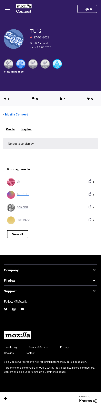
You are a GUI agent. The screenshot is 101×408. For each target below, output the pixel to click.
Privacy (64, 347)
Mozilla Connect (24, 9)
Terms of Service (38, 347)
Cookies (9, 353)
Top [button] (5, 398)
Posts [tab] (10, 129)
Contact (30, 353)
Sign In (87, 9)
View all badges (14, 71)
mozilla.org (10, 347)
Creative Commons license (50, 371)
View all (17, 234)
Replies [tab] (26, 129)
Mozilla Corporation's (21, 361)
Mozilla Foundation (75, 361)
